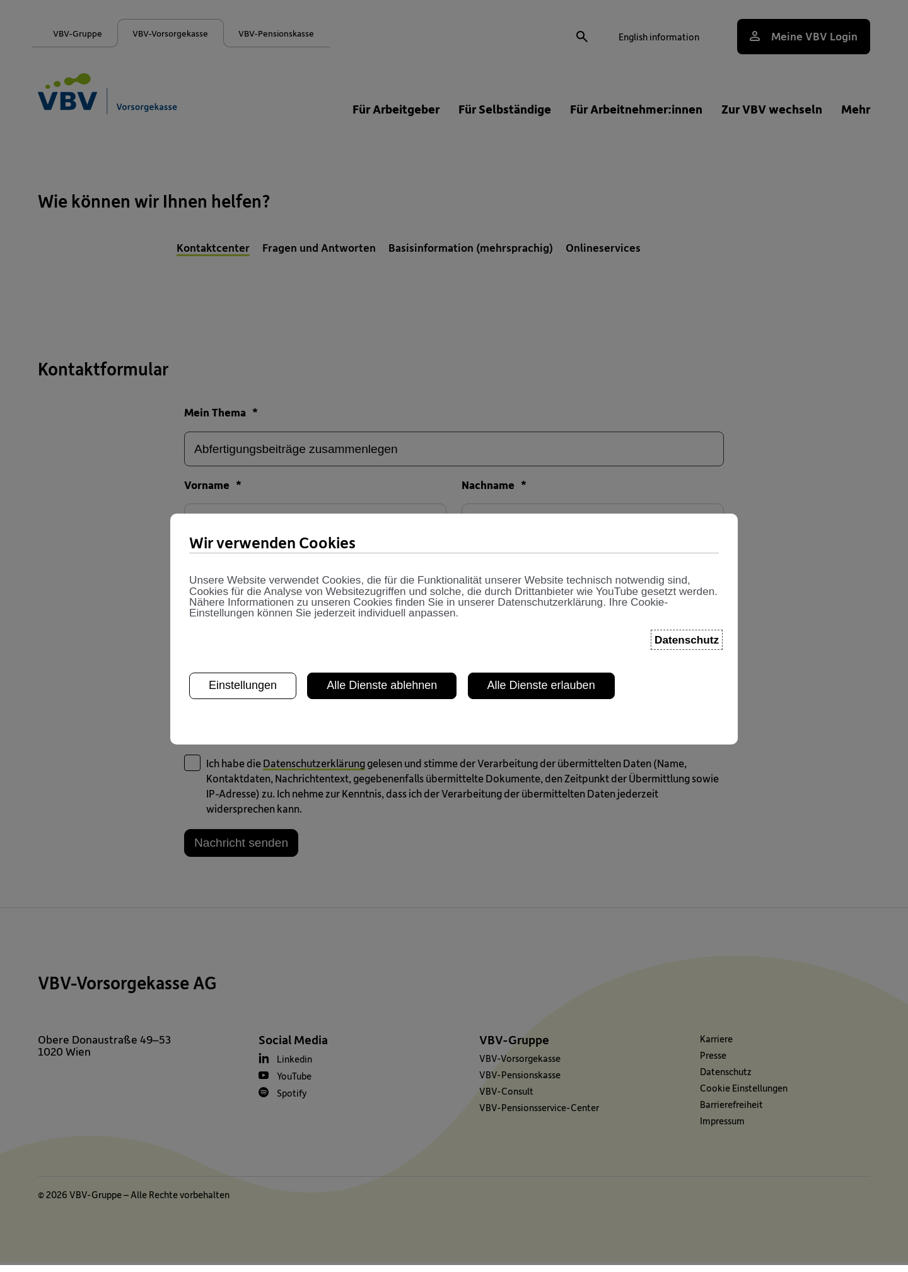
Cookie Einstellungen (744, 1097)
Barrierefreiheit (731, 1113)
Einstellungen (243, 489)
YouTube (294, 1085)
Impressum (722, 1130)
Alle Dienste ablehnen (382, 489)
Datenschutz (726, 1081)
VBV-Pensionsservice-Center (539, 1116)
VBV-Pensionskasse (520, 1084)
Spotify (292, 1102)
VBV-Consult (506, 1100)
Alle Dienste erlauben (541, 489)
